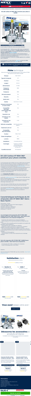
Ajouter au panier (15, 393)
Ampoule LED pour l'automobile (8, 8)
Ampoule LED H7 (18, 8)
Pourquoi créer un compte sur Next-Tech (9, 385)
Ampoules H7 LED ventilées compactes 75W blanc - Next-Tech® (7, 358)
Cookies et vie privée (5, 382)
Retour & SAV (3, 386)
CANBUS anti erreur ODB (10, 177)
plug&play (18, 60)
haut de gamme (9, 188)
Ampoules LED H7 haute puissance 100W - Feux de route (22, 358)
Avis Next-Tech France (5, 383)
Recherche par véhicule (15, 6)
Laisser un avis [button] (15, 308)
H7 (10, 49)
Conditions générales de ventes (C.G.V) (9, 381)
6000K (16, 61)
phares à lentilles (13, 52)
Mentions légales (4, 380)
